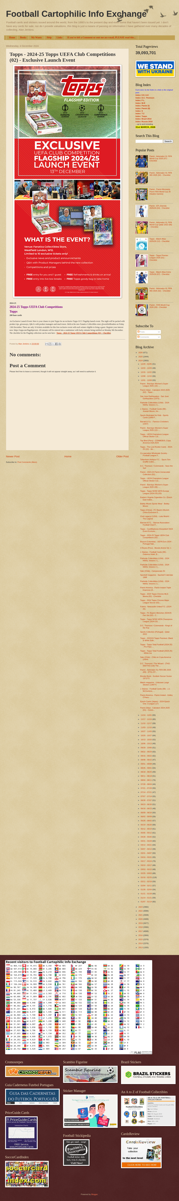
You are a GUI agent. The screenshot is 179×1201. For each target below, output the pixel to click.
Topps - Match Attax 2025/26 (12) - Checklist (159, 240)
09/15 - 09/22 (146, 756)
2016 (140, 935)
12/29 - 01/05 (146, 364)
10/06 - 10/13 (146, 743)
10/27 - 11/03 (146, 731)
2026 (140, 352)
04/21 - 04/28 (146, 841)
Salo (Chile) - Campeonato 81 (152, 571)
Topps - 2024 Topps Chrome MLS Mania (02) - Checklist (154, 595)
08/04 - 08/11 (146, 780)
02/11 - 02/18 (146, 881)
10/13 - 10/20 (146, 740)
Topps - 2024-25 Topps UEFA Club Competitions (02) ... (154, 536)
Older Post (122, 456)
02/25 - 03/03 (146, 873)
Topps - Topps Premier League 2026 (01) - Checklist (158, 257)
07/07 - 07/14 (146, 796)
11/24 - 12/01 (146, 715)
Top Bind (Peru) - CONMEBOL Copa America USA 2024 (155, 442)
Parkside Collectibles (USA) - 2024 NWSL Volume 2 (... (154, 404)
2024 (140, 361)
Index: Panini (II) (143, 108)
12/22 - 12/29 (146, 368)
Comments (143, 337)
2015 (140, 939)
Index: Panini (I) (143, 106)
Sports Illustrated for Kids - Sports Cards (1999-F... (154, 416)
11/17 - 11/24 (146, 719)
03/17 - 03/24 (146, 861)
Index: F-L (140, 100)
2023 (140, 907)
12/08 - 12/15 (146, 376)
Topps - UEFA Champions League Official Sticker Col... (154, 435)
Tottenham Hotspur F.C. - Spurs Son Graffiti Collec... (155, 461)
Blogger (94, 1194)
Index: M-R (140, 103)
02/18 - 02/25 (146, 877)
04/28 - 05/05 (146, 837)
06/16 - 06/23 (146, 808)
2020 (140, 919)
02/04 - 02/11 (146, 886)
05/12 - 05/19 (146, 829)
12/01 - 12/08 (146, 380)
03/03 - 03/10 (146, 869)
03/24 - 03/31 (146, 857)
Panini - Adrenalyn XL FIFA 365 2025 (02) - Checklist (160, 289)
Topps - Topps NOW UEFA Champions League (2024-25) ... (156, 620)
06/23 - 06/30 (146, 804)
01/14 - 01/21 (146, 898)
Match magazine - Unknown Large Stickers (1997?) (154, 683)
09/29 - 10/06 (146, 748)
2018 (140, 927)
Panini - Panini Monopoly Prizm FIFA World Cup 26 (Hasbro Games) (159, 191)
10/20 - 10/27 (146, 735)
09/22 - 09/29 (146, 752)
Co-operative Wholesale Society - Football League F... (154, 454)
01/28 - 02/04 (146, 889)
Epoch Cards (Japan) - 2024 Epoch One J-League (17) (155, 702)
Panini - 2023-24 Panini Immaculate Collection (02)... (155, 473)
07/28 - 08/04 (146, 784)
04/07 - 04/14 (146, 849)
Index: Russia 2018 (144, 122)
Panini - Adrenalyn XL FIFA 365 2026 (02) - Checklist (160, 174)
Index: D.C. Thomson (145, 98)
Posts (141, 332)
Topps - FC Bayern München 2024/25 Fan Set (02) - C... (155, 614)
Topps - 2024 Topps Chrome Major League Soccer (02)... (154, 601)
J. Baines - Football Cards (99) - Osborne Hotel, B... (153, 553)
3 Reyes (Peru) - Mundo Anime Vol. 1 (155, 548)
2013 (140, 947)
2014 (140, 943)
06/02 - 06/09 (146, 816)
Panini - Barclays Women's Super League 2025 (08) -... (154, 486)
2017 (140, 931)
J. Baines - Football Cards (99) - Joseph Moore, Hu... (153, 410)
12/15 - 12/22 (146, 372)
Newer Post (13, 456)
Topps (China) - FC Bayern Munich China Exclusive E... (154, 511)
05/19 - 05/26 (146, 825)
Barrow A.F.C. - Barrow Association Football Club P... (154, 524)
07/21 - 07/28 (146, 788)
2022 (140, 911)
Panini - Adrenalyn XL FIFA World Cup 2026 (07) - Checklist (160, 158)
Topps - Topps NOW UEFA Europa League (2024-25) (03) (154, 492)
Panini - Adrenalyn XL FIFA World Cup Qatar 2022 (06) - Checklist (160, 224)
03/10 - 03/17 (146, 865)
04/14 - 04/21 (146, 845)
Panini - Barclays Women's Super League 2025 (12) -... (154, 429)
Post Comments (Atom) (27, 462)
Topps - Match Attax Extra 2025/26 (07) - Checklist (160, 273)
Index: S (139, 111)
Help (49, 37)
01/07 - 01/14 (146, 902)
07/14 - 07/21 (146, 792)
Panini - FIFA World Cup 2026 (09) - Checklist (159, 306)
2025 (140, 357)
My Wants (36, 37)
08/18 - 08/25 (146, 772)
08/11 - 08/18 (146, 776)
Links (59, 37)
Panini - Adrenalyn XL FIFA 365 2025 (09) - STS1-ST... (155, 671)
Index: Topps (141, 116)
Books (23, 37)
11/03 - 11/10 (146, 727)
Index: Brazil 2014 (143, 119)
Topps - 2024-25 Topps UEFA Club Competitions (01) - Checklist (84, 333)
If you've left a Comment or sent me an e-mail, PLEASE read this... (101, 37)
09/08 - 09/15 (146, 760)
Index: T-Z (140, 113)
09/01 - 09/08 (146, 764)
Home (12, 37)
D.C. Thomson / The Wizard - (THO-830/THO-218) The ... (155, 664)
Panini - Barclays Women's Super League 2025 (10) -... (154, 385)
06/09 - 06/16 (146, 813)
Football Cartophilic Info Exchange (76, 14)
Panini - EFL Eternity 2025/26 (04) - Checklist (159, 207)
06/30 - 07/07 (146, 800)
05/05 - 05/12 (146, 833)
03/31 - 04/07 (146, 853)
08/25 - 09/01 (146, 768)
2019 (140, 923)
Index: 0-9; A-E (142, 95)
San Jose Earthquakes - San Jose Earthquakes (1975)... (154, 397)
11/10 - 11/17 (146, 723)
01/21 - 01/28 (146, 894)
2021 (140, 915)
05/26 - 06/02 (146, 821)
